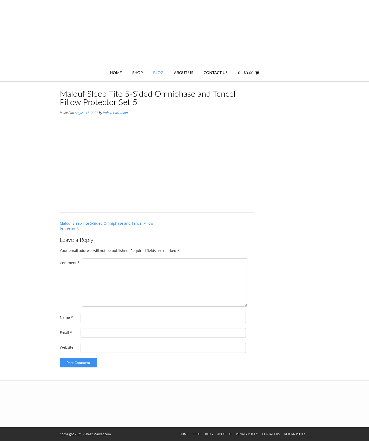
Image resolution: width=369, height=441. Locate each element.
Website (66, 347)
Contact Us (216, 72)
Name (66, 317)
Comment (70, 262)
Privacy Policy (247, 434)
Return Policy (295, 434)
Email (66, 332)
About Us (183, 72)
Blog (158, 72)
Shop (137, 72)
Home (116, 72)
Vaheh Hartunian (115, 113)
